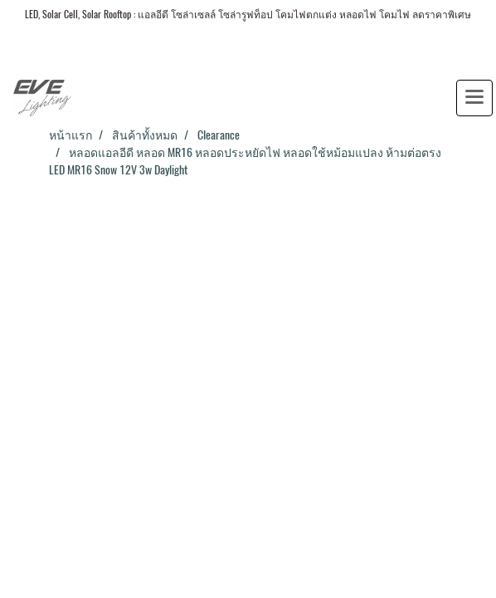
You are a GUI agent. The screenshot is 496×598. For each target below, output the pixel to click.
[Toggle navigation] (474, 98)
